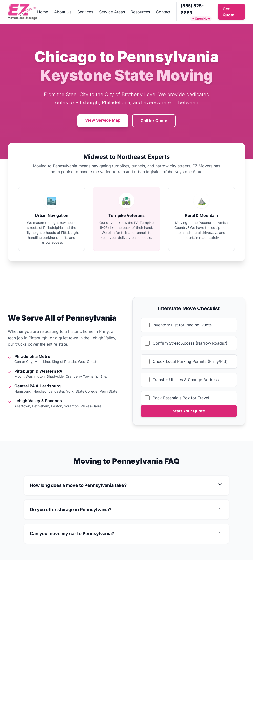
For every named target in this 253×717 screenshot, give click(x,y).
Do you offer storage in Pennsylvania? (126, 509)
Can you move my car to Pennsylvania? (126, 534)
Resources (140, 11)
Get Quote (228, 11)
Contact (163, 11)
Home (42, 11)
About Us (62, 11)
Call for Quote (154, 120)
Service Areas (112, 11)
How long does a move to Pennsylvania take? (126, 485)
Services (85, 11)
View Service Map (102, 120)
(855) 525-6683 (192, 9)
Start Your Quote (189, 411)
